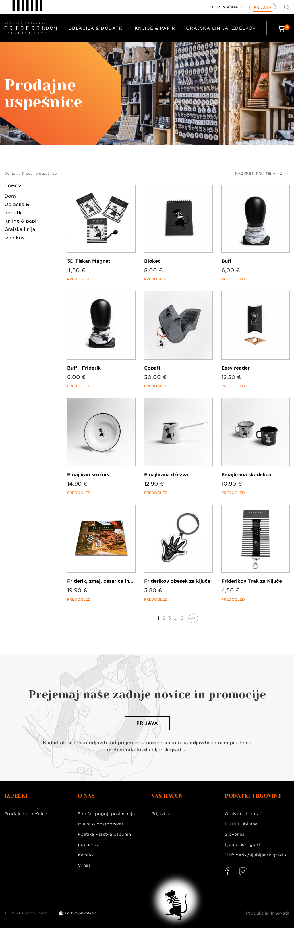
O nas (84, 865)
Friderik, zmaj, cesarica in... (100, 581)
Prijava (263, 7)
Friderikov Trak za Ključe (251, 581)
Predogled (79, 279)
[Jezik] (226, 7)
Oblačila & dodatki (96, 28)
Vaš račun (167, 796)
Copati (152, 368)
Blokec (152, 261)
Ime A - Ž (276, 173)
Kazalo (85, 855)
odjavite (199, 742)
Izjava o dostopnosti (100, 824)
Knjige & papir (155, 28)
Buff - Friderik (84, 368)
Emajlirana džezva (166, 474)
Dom (52, 28)
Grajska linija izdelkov (221, 28)
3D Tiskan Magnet (88, 261)
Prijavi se (161, 813)
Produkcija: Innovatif (268, 913)
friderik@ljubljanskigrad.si (259, 855)
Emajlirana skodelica (246, 474)
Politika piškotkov (80, 913)
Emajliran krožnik (88, 474)
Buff (226, 261)
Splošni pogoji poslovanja (106, 813)
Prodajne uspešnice (25, 813)
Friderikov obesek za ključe (177, 581)
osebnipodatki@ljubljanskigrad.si (146, 749)
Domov (12, 186)
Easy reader (235, 368)
